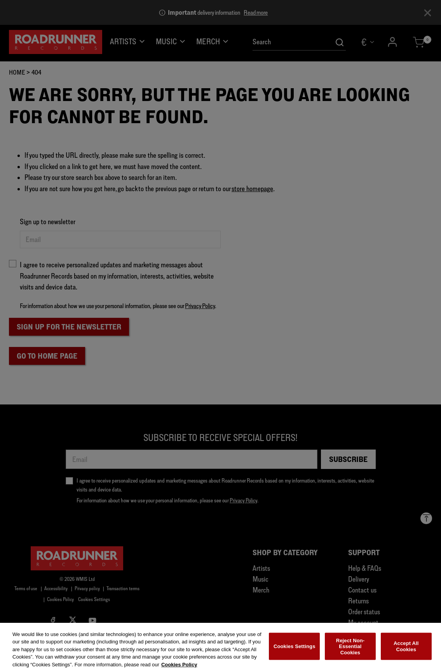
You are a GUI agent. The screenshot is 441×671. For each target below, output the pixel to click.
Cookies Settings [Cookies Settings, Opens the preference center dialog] (294, 650)
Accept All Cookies (406, 650)
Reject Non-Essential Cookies (350, 650)
